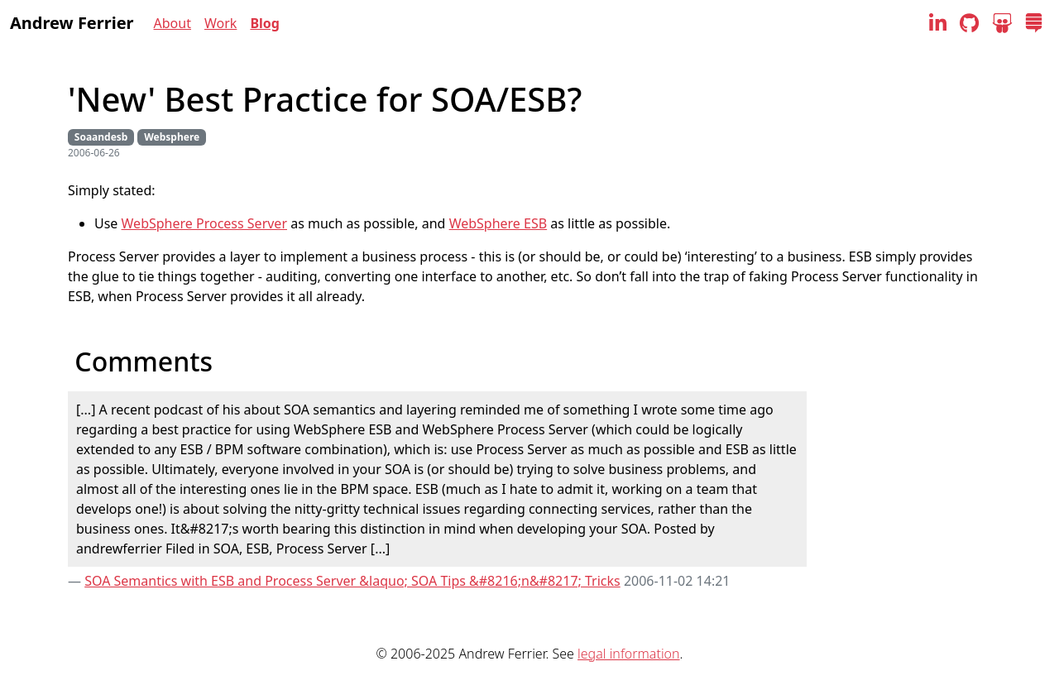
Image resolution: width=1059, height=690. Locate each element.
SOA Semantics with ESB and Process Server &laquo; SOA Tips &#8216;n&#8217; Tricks (352, 581)
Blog (265, 23)
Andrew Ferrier (72, 23)
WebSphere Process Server (204, 223)
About (172, 23)
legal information (628, 653)
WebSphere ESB (498, 223)
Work (220, 23)
